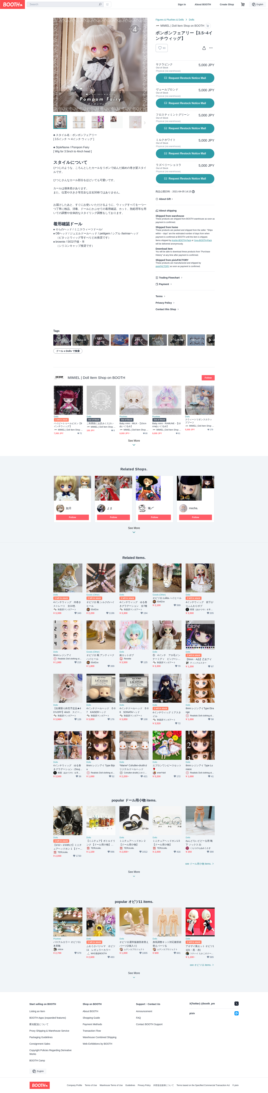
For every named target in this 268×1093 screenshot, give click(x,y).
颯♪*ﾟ (151, 508)
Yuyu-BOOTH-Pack (203, 240)
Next (144, 65)
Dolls (191, 19)
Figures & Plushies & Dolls (170, 19)
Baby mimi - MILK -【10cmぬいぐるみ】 (132, 425)
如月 (68, 508)
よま (109, 508)
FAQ (138, 1017)
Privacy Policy (164, 302)
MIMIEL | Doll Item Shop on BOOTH (96, 378)
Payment (164, 284)
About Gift (165, 199)
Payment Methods (92, 1024)
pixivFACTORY (162, 266)
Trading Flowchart (169, 277)
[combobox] (65, 4)
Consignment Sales (39, 1043)
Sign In (182, 4)
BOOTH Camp (37, 1060)
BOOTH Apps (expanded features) (47, 1017)
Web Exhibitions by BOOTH (97, 1043)
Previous (56, 65)
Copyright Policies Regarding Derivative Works (50, 1052)
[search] (100, 4)
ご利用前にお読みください (100, 423)
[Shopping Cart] (242, 4)
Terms (159, 296)
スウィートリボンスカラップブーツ (198, 421)
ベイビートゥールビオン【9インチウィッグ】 (68, 425)
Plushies (123, 417)
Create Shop (227, 4)
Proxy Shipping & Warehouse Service (49, 1030)
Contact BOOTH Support (149, 1024)
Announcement (144, 1011)
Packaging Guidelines (40, 1037)
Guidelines (130, 1085)
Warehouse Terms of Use (111, 1085)
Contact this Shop (166, 309)
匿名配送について (39, 1024)
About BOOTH (203, 4)
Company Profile (74, 1085)
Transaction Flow (92, 1030)
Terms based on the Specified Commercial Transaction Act (203, 1085)
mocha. (193, 508)
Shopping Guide (91, 1017)
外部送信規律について (163, 1085)
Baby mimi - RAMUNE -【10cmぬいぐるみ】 (166, 425)
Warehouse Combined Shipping (99, 1037)
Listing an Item (37, 1011)
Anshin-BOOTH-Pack (181, 240)
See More (134, 531)
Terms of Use (91, 1085)
